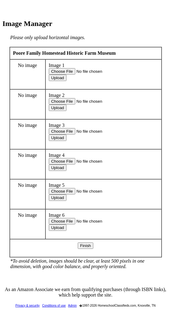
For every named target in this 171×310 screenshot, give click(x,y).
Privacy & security (27, 305)
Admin (72, 305)
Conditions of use (54, 305)
